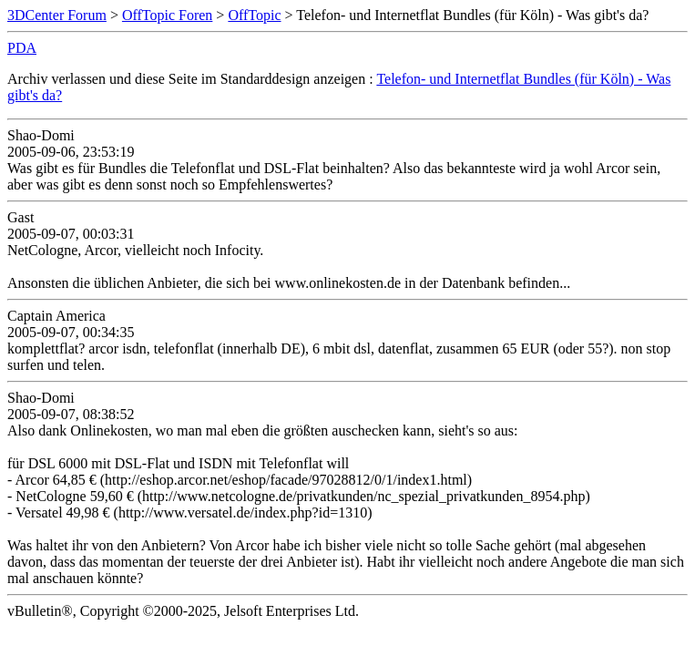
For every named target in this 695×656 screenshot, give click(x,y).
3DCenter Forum (57, 15)
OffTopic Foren (167, 15)
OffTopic (254, 15)
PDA (21, 48)
